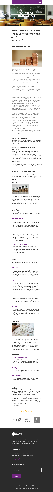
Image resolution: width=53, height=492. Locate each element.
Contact (32, 485)
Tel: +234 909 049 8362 (17, 455)
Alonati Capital (25, 488)
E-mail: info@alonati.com (27, 455)
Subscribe (16, 476)
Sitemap (25, 485)
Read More (14, 445)
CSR (20, 485)
